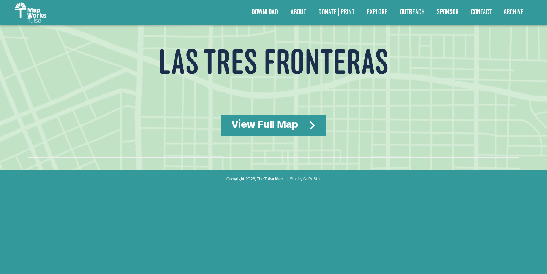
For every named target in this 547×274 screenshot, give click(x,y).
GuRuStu (311, 179)
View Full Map (265, 125)
